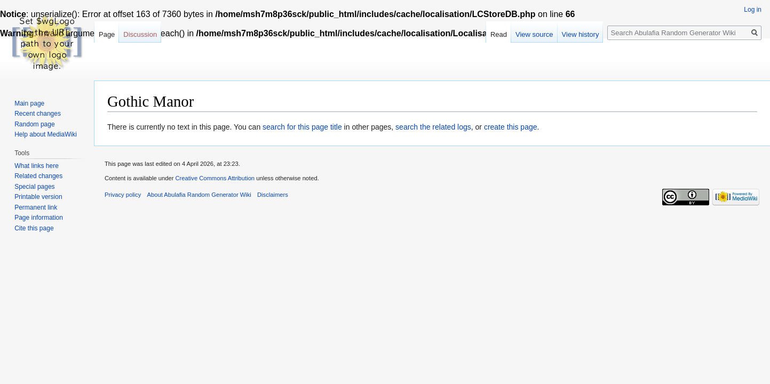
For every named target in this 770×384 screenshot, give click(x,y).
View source (534, 34)
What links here (36, 166)
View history (580, 34)
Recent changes (37, 113)
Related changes (38, 176)
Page (107, 34)
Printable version (38, 197)
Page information (38, 217)
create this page (510, 127)
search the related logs (433, 127)
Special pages (34, 186)
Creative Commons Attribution (215, 178)
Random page (34, 124)
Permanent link (35, 207)
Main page (29, 103)
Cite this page (33, 228)
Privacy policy (123, 194)
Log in (752, 9)
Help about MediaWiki (45, 134)
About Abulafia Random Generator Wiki (199, 194)
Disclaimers (272, 194)
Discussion (140, 34)
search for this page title (302, 127)
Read (498, 34)
